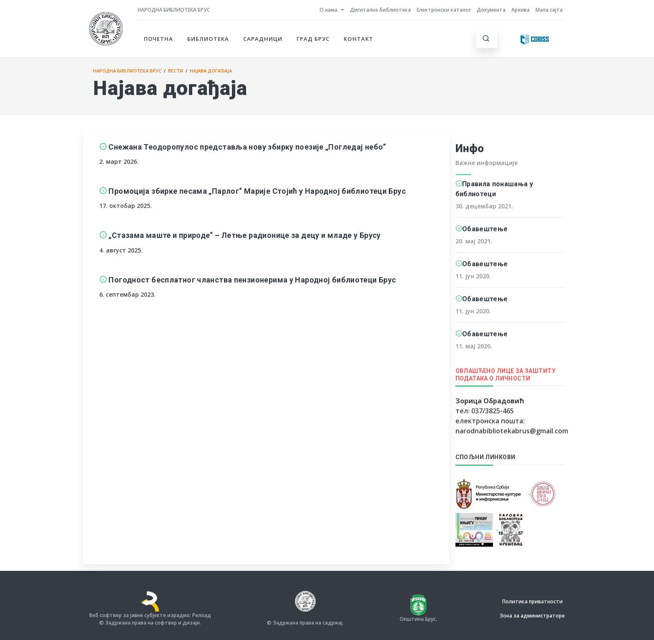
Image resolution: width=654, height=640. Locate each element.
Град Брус (313, 38)
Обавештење (485, 229)
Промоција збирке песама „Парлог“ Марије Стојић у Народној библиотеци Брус (257, 191)
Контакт (358, 38)
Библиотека (208, 38)
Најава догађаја (211, 71)
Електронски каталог (444, 9)
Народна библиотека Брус (174, 9)
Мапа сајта (549, 9)
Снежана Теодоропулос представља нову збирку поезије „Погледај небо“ (247, 146)
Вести (175, 71)
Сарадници (262, 38)
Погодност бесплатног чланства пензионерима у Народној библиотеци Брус (252, 279)
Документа (491, 9)
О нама (328, 9)
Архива (520, 9)
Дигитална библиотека (380, 9)
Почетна (158, 38)
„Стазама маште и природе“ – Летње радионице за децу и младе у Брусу (244, 235)
